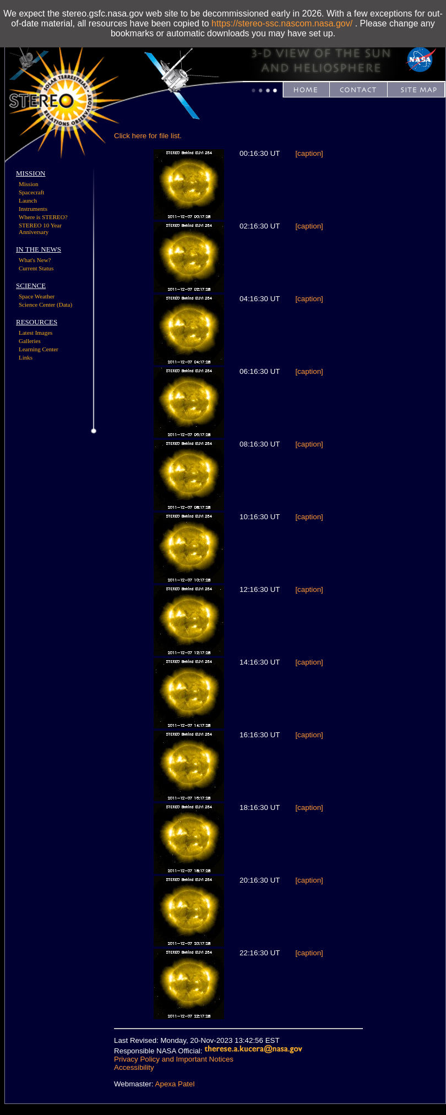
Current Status (36, 268)
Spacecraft (31, 192)
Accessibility (134, 1067)
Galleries (30, 341)
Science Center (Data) (45, 304)
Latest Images (35, 332)
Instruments (33, 208)
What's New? (35, 260)
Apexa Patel (175, 1084)
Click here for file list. (148, 136)
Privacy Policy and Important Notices (173, 1059)
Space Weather (37, 296)
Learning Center (38, 349)
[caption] (309, 153)
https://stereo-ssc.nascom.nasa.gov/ (281, 23)
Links (25, 357)
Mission (28, 184)
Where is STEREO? (43, 217)
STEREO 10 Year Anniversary (40, 228)
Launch (28, 200)
